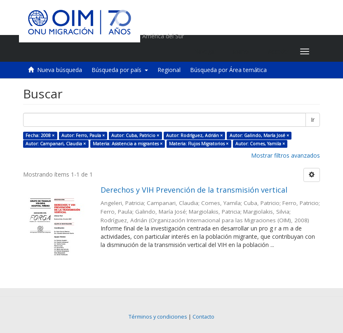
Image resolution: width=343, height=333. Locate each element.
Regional (169, 70)
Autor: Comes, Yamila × (260, 144)
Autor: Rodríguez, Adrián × (194, 135)
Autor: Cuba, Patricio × (135, 135)
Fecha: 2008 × (40, 135)
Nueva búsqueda (59, 70)
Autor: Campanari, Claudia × (56, 144)
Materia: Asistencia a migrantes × (127, 144)
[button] (242, 51)
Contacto (203, 316)
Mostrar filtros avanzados (285, 155)
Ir (313, 119)
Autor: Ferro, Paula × (83, 135)
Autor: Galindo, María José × (259, 135)
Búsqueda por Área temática (228, 70)
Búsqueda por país (120, 70)
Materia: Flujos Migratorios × (198, 144)
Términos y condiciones (158, 316)
